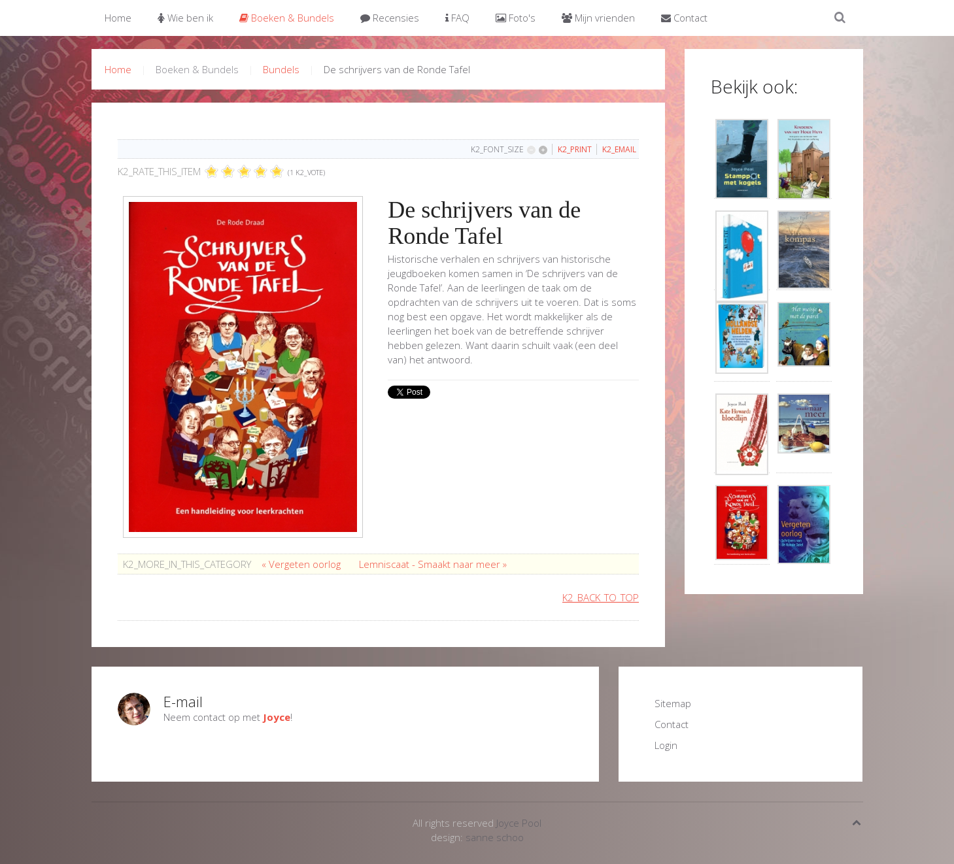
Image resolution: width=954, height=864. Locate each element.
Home (118, 17)
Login (666, 745)
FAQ (457, 17)
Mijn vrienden (598, 17)
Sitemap (673, 703)
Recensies (389, 17)
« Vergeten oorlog (302, 564)
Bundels (281, 69)
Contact (684, 17)
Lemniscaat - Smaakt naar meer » (433, 564)
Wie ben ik (185, 17)
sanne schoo (495, 837)
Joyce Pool (518, 822)
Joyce (276, 716)
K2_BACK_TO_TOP (600, 597)
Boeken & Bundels (286, 17)
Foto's (516, 17)
